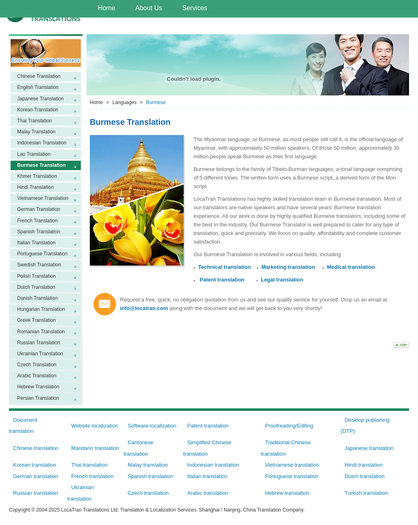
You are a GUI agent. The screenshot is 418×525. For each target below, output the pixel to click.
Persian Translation (38, 398)
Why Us (210, 24)
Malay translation (148, 465)
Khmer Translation (37, 176)
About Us (148, 7)
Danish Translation (37, 298)
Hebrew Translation (38, 387)
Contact (343, 25)
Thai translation (89, 465)
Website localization (94, 426)
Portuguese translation (291, 476)
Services (194, 7)
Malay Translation (36, 132)
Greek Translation (36, 320)
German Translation (38, 209)
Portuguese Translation (42, 254)
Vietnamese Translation (42, 198)
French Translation (37, 221)
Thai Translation (34, 121)
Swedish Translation (39, 265)
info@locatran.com (144, 308)
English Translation (37, 87)
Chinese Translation (38, 76)
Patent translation (222, 280)
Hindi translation (363, 465)
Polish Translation (36, 276)
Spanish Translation (38, 232)
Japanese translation (369, 448)
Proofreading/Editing (289, 426)
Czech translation (148, 493)
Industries (164, 24)
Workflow (255, 25)
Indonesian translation (213, 465)
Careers (299, 25)
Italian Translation (36, 243)
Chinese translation (35, 448)
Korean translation (34, 465)
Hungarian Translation (41, 309)
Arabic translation (207, 493)
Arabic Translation (36, 376)
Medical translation (351, 267)
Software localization (152, 426)
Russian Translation (38, 343)
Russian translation (35, 493)
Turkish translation (366, 493)
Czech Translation (36, 365)
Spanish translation (150, 476)
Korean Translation (37, 110)
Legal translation (282, 280)
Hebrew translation (287, 493)
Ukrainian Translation (40, 354)
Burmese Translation (41, 165)
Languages (114, 24)
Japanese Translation (40, 99)
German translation (35, 476)
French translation (92, 476)
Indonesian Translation (42, 143)
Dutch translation (365, 476)
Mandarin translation (95, 448)
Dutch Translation (36, 287)
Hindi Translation (35, 187)
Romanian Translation (41, 331)
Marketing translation (288, 267)
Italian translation (207, 476)
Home (107, 7)
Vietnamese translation (292, 465)
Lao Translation (34, 154)
